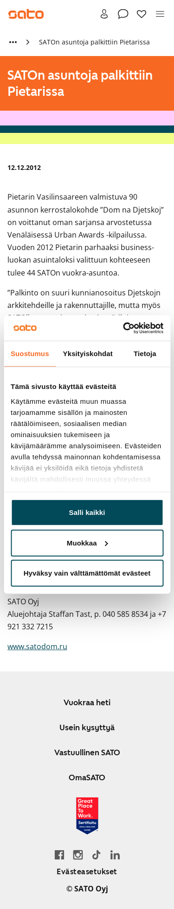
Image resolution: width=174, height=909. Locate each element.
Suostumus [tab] (30, 353)
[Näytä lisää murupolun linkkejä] (13, 42)
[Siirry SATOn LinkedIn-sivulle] (115, 854)
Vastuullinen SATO (87, 752)
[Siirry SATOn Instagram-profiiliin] (78, 854)
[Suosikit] (141, 14)
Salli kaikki (87, 512)
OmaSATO (87, 777)
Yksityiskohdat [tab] (88, 353)
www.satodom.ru (37, 646)
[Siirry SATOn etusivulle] (26, 13)
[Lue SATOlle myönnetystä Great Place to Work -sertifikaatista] (87, 815)
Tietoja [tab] (145, 353)
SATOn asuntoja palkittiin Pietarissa (94, 42)
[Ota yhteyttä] (123, 14)
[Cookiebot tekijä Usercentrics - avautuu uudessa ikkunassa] (123, 328)
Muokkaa (87, 542)
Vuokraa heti (87, 702)
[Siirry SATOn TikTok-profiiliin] (96, 854)
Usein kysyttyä (87, 727)
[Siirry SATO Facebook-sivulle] (59, 854)
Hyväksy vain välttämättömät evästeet (87, 573)
